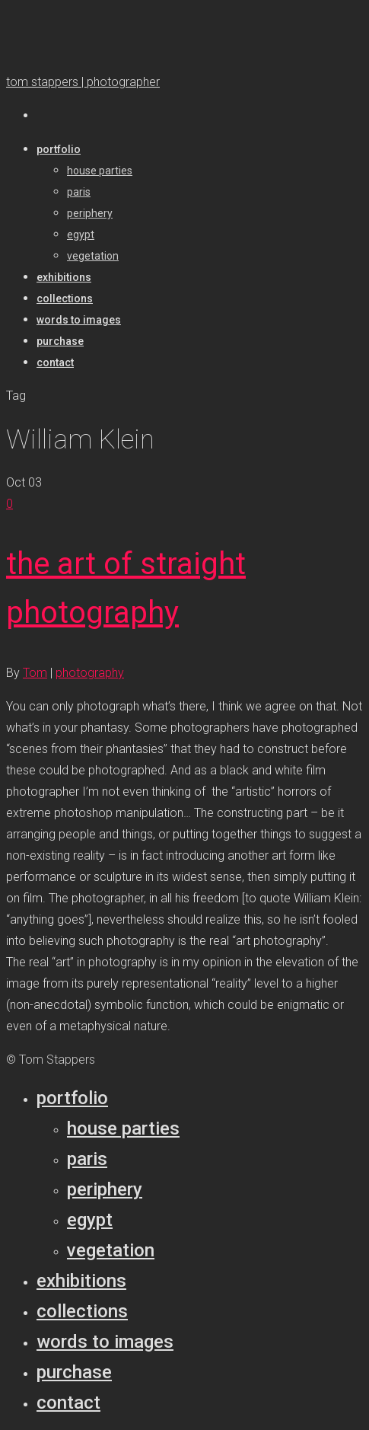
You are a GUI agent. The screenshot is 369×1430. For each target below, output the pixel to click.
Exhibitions (81, 1280)
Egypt (90, 1220)
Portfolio (72, 1098)
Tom (35, 673)
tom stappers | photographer (83, 82)
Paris (87, 1159)
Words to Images (105, 1341)
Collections (82, 1311)
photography (90, 673)
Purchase (74, 1372)
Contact (68, 1402)
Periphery (104, 1189)
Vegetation (110, 1250)
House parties (123, 1128)
